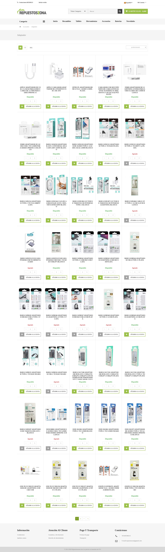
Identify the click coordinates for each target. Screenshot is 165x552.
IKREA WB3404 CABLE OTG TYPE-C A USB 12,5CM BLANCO (135, 203)
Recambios (66, 21)
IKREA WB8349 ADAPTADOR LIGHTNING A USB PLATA (134, 317)
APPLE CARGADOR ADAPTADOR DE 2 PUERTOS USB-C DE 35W (56, 89)
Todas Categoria (76, 11)
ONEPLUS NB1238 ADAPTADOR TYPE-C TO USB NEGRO (135, 488)
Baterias (118, 21)
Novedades (130, 21)
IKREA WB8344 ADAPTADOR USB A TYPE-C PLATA (134, 259)
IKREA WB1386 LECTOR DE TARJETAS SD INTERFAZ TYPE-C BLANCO (82, 203)
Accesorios (106, 21)
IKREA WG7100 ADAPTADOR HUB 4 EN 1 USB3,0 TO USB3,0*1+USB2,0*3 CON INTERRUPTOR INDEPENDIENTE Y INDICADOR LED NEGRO (82, 376)
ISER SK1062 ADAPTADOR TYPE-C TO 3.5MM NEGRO (109, 430)
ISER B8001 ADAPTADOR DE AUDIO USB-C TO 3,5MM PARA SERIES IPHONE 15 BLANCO (56, 431)
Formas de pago (84, 535)
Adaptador (34, 27)
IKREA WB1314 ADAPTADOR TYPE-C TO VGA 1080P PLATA (30, 203)
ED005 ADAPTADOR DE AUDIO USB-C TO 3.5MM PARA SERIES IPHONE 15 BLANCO (30, 146)
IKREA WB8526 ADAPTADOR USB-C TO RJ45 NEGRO (56, 373)
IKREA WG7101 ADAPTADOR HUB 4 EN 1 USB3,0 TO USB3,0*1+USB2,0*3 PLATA (109, 374)
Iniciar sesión (43, 2)
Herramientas (91, 21)
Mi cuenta (142, 2)
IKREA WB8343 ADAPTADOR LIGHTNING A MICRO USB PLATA (108, 260)
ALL (31, 47)
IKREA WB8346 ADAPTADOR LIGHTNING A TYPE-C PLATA (56, 317)
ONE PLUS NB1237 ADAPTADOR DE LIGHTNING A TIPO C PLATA (82, 488)
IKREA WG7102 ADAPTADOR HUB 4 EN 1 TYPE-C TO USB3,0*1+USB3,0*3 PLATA (135, 374)
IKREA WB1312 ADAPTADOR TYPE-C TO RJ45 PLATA (108, 145)
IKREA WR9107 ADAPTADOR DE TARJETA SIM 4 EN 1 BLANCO (30, 431)
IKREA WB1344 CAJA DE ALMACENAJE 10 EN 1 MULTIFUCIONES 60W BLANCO (56, 203)
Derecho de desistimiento (56, 538)
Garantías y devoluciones (55, 535)
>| (87, 518)
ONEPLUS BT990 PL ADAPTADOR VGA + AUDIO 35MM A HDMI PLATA (108, 488)
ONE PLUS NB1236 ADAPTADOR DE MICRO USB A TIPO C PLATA (56, 488)
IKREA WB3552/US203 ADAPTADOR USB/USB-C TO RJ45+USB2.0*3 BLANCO (56, 260)
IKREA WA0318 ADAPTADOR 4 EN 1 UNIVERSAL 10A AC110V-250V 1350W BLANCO (56, 146)
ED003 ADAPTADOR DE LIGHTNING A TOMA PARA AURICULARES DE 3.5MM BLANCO (135, 89)
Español (128, 2)
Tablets (78, 21)
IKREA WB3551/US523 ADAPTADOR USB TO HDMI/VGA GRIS (30, 260)
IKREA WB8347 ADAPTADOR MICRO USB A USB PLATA (82, 317)
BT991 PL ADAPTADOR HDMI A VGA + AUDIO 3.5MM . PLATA (82, 89)
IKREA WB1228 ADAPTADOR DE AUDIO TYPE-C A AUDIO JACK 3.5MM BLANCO (82, 146)
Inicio (55, 21)
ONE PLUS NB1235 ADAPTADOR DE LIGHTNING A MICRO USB (30, 488)
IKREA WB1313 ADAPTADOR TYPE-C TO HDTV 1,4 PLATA (134, 146)
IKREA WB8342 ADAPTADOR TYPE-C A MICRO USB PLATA (82, 260)
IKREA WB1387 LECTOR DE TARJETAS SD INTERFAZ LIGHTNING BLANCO (108, 203)
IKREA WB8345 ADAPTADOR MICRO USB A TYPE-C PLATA (30, 317)
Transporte (83, 538)
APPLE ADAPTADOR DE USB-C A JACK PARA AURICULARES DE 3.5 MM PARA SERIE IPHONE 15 (30, 89)
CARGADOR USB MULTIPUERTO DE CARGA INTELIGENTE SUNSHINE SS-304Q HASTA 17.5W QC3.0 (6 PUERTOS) (108, 90)
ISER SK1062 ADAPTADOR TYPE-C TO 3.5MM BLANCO (83, 431)
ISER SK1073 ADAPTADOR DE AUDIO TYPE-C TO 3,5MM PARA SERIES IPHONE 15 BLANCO (135, 431)
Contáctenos (21, 535)
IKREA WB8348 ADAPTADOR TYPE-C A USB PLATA (108, 316)
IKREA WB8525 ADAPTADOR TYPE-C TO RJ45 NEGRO (30, 373)
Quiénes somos (21, 538)
